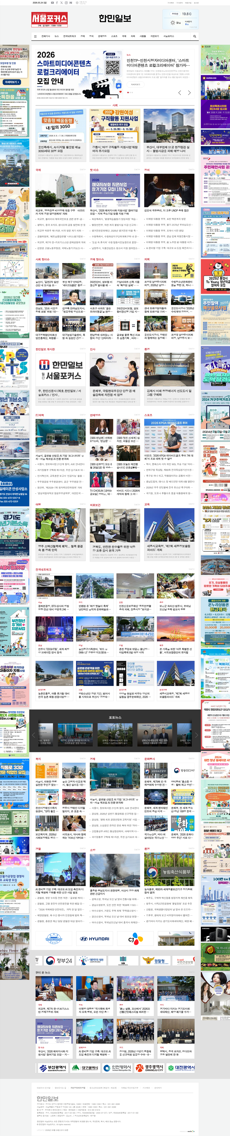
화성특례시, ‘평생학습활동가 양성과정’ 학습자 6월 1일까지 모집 (116, 219)
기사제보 (171, 3)
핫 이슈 (94, 170)
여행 (38, 504)
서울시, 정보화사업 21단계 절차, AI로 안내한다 (60, 464)
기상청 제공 (82, 4)
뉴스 (57, 36)
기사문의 (179, 3)
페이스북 (57, 3)
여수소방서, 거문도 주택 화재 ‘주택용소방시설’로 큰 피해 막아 (116, 910)
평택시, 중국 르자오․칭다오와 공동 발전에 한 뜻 (61, 225)
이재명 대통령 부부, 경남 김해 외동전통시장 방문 (170, 236)
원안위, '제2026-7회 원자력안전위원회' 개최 (59, 487)
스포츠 (114, 36)
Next (189, 92)
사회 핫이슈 (42, 259)
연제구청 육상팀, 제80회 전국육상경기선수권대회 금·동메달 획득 (170, 470)
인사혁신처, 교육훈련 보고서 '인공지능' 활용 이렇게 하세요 (61, 476)
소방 (92, 850)
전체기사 (46, 36)
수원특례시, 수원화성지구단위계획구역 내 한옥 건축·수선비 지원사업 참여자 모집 (116, 236)
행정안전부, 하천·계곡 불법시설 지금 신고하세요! (116, 225)
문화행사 (149, 759)
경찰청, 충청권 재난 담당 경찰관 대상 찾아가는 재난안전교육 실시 (61, 921)
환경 (147, 349)
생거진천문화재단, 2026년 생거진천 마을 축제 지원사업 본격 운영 (116, 230)
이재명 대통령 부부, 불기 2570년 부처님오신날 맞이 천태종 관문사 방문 (170, 224)
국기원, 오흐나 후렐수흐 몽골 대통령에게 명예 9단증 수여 (170, 493)
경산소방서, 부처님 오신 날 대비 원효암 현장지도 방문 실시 (116, 916)
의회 (133, 36)
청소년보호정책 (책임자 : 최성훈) (103, 1087)
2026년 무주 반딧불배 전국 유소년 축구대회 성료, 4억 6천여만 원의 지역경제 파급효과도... (170, 487)
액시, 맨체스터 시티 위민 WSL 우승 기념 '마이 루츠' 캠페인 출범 (170, 464)
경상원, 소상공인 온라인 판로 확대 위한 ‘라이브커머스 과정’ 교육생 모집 (116, 825)
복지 (38, 759)
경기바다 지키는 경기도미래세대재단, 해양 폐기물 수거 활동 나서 (170, 921)
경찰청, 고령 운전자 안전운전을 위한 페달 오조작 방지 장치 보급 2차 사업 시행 (61, 903)
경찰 (38, 849)
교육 (147, 504)
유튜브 (52, 3)
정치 (91, 36)
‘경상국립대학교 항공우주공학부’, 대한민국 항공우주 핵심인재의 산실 (61, 493)
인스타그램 (66, 3)
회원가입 (188, 3)
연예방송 (102, 36)
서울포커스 (168, 36)
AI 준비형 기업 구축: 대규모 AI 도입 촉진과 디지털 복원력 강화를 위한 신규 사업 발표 (170, 248)
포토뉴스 (115, 717)
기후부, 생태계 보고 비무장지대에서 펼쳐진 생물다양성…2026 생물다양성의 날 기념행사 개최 (170, 915)
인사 (92, 349)
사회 (115, 105)
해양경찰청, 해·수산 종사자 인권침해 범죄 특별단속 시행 (61, 915)
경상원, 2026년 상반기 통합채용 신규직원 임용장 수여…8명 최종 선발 (116, 813)
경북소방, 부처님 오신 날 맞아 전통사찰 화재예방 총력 (116, 899)
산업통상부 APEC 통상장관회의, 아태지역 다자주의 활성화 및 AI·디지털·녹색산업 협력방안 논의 (116, 831)
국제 (124, 36)
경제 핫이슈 (97, 259)
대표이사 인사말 (43, 1087)
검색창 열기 (195, 36)
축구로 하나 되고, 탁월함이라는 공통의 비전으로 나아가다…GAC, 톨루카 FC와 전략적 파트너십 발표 (170, 475)
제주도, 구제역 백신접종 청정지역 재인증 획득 (169, 898)
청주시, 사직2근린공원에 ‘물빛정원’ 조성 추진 (169, 903)
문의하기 (158, 1087)
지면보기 (154, 36)
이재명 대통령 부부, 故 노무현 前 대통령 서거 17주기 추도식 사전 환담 (170, 242)
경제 (82, 36)
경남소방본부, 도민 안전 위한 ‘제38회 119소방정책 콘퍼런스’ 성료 (116, 905)
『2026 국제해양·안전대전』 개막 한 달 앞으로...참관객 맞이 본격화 (61, 909)
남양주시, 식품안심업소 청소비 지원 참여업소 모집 (116, 248)
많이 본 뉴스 (43, 972)
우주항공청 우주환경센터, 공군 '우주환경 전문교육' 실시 (61, 481)
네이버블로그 (71, 3)
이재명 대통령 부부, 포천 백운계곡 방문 (166, 219)
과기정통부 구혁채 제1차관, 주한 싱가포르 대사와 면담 (61, 470)
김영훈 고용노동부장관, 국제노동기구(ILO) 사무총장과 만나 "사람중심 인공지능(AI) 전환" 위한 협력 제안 (61, 248)
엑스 (62, 3)
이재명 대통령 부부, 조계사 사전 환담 (164, 230)
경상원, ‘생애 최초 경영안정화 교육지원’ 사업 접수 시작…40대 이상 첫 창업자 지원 (116, 819)
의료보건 (95, 505)
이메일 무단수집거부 (129, 1087)
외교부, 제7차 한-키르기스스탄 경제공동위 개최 (61, 242)
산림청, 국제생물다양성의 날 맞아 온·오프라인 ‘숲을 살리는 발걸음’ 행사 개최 (170, 909)
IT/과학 (40, 415)
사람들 (143, 36)
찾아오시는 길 (60, 1087)
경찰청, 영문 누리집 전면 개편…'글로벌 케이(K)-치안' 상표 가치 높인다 (61, 898)
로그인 (196, 3)
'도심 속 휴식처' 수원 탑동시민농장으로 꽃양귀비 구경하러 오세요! (116, 242)
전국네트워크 (69, 36)
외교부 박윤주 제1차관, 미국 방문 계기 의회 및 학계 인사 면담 (61, 230)
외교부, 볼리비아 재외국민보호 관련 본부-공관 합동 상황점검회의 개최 (61, 219)
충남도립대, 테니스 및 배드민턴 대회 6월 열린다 (170, 481)
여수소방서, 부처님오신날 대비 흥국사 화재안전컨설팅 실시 (116, 922)
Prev (180, 92)
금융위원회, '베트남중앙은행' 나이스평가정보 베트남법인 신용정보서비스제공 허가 (61, 236)
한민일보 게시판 (45, 349)
